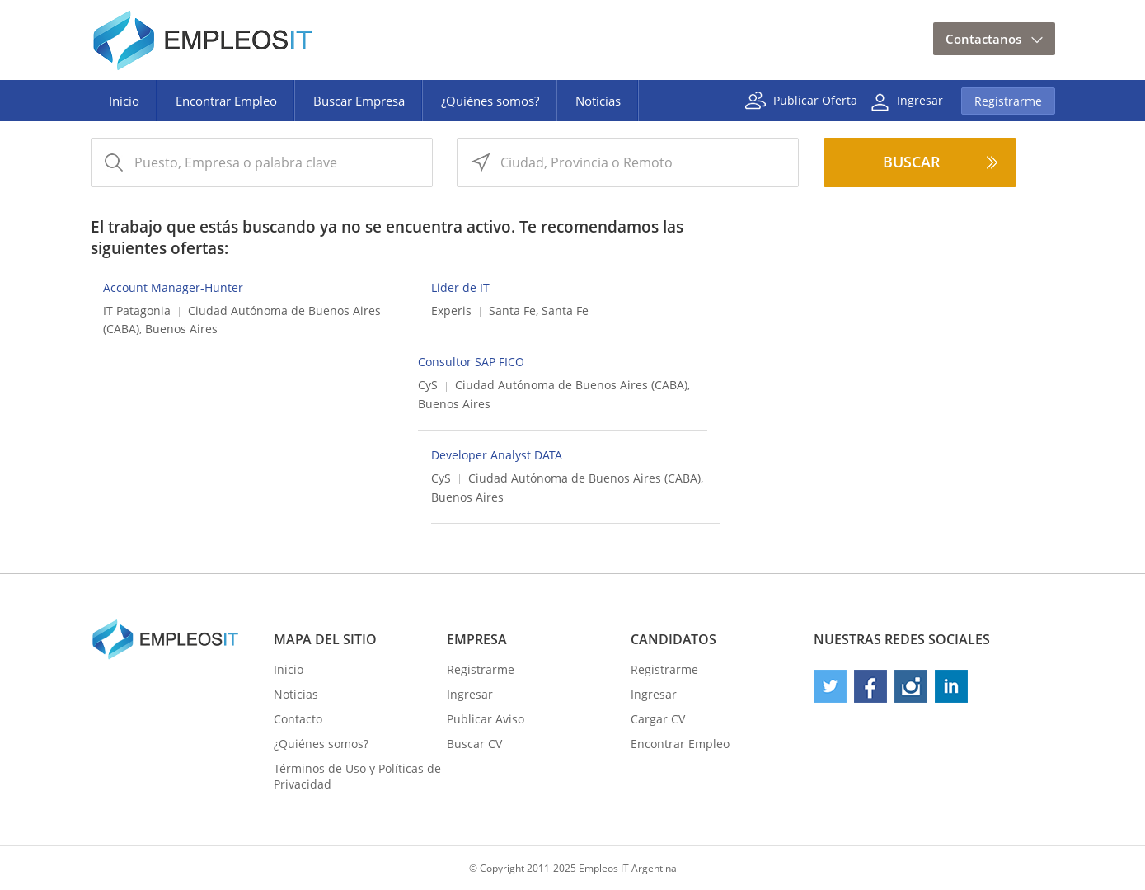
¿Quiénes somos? (490, 100)
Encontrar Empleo (226, 100)
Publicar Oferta (815, 99)
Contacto (298, 719)
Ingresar (920, 99)
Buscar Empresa (359, 100)
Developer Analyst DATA (496, 455)
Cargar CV (658, 719)
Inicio (124, 100)
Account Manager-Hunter (173, 287)
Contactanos (983, 39)
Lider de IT (460, 287)
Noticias (598, 100)
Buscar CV (474, 743)
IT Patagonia (137, 310)
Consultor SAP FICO (471, 362)
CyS (428, 385)
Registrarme (1008, 101)
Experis (451, 310)
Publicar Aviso (485, 719)
